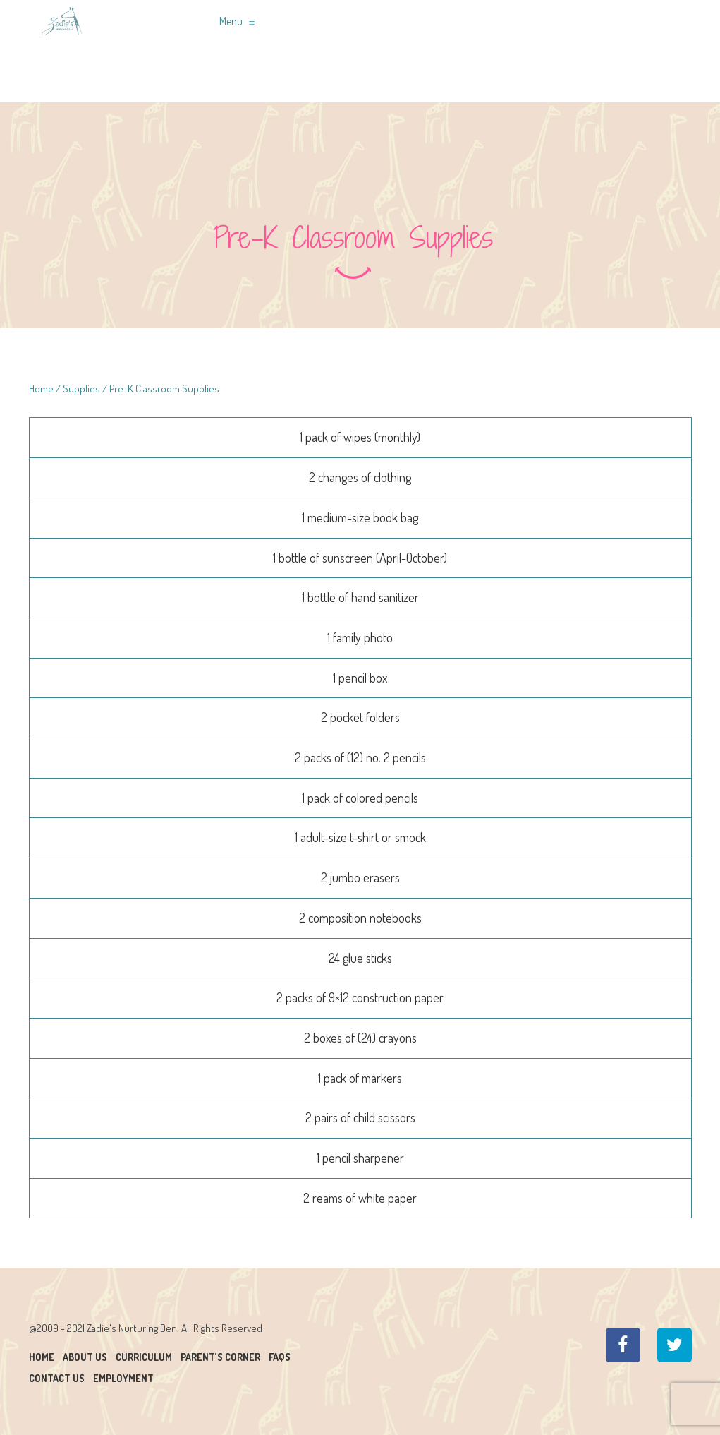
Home (41, 388)
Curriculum (144, 1357)
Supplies (81, 388)
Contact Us (57, 1378)
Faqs (280, 1357)
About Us (85, 1357)
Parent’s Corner (220, 1357)
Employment (123, 1378)
